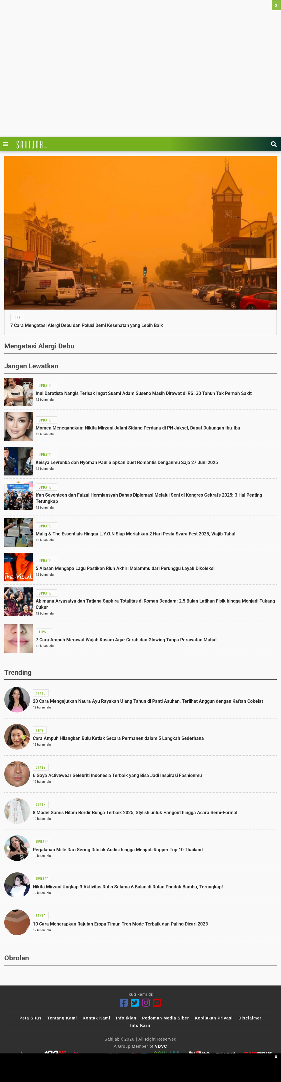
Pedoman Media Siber (165, 1018)
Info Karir (140, 1025)
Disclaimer (250, 1018)
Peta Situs (30, 1018)
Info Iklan (126, 1018)
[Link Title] (7, 144)
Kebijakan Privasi (214, 1018)
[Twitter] (135, 1002)
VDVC (161, 1046)
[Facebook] (124, 1002)
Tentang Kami (62, 1018)
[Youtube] (157, 1002)
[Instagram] (146, 1002)
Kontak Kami (96, 1018)
